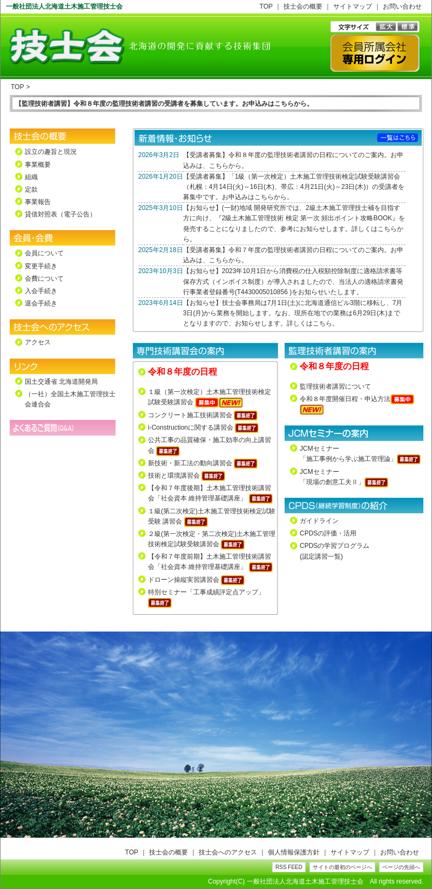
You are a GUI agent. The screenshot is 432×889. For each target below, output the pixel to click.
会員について (44, 253)
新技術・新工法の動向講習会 (190, 463)
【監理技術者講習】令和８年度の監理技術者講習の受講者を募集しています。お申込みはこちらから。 (164, 103)
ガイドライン (319, 521)
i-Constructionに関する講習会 (190, 427)
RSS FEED (288, 867)
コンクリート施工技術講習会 (190, 415)
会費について (44, 278)
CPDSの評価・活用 (328, 533)
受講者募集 (206, 155)
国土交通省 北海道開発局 (61, 381)
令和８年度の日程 (182, 371)
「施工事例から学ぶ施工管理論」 (348, 459)
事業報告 (38, 202)
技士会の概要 (303, 6)
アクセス (38, 342)
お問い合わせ (402, 6)
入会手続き (41, 291)
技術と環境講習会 (174, 475)
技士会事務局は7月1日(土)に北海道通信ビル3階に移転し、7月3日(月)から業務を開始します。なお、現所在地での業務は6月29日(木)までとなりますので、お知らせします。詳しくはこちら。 (293, 313)
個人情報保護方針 (294, 852)
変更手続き (41, 266)
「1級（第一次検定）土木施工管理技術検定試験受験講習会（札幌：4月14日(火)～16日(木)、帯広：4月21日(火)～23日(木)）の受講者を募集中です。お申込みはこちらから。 (294, 187)
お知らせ (202, 208)
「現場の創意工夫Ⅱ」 (332, 482)
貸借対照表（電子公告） (60, 214)
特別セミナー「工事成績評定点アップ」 (206, 592)
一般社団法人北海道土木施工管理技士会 (305, 881)
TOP (266, 6)
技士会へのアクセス (228, 852)
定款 (31, 189)
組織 (31, 177)
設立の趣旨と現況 (51, 151)
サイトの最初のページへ (342, 867)
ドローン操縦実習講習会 (183, 579)
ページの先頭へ (401, 867)
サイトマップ (352, 6)
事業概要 (38, 164)
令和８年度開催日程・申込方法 (345, 399)
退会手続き (41, 303)
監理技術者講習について (335, 386)
